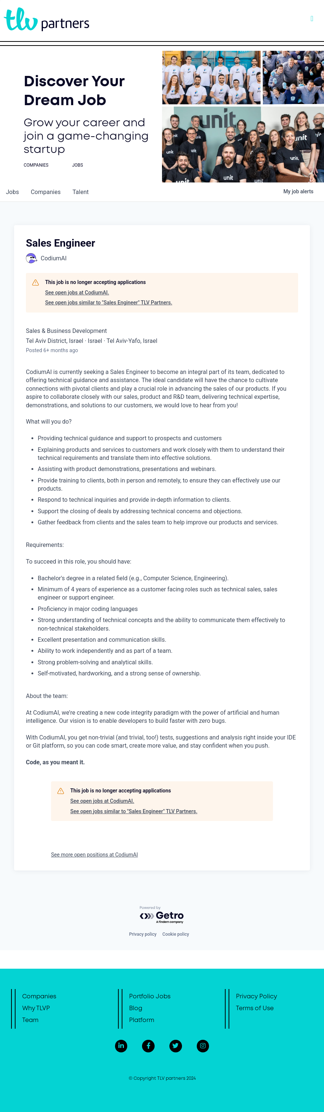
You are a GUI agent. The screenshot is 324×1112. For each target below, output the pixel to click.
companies (46, 192)
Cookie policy (175, 934)
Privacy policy (142, 934)
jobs (12, 192)
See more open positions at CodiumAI (94, 855)
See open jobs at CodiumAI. (77, 292)
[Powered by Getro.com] (162, 915)
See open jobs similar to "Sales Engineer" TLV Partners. (108, 302)
